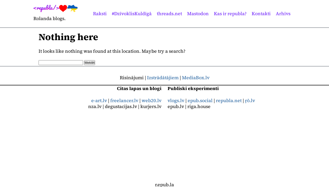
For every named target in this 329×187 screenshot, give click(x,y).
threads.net (169, 13)
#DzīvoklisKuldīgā (132, 13)
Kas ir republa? (230, 13)
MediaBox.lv (195, 77)
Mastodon (198, 13)
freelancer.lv (124, 100)
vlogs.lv (176, 100)
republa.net (229, 100)
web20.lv (151, 100)
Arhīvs (283, 13)
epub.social (200, 100)
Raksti (100, 13)
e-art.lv (99, 100)
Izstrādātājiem (163, 77)
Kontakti (261, 13)
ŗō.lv (250, 100)
